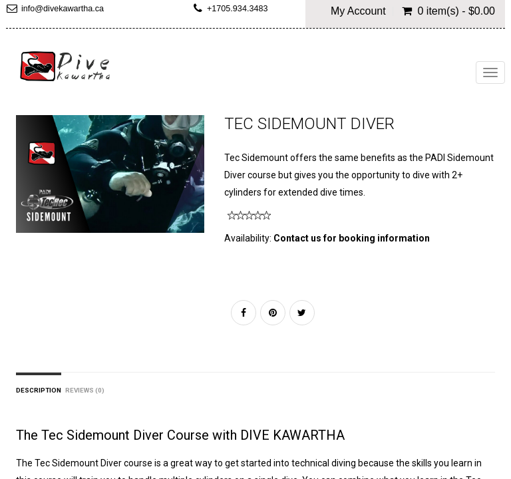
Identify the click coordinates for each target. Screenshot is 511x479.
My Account (358, 11)
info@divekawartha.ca (62, 8)
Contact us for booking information (351, 238)
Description (38, 390)
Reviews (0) (84, 390)
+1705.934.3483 (237, 8)
